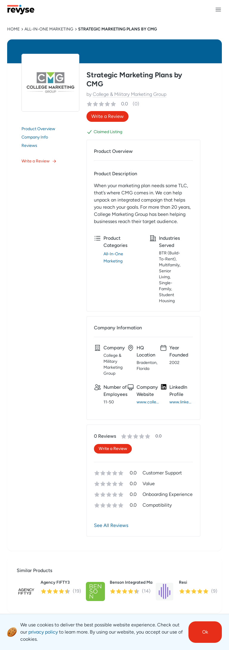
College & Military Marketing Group (129, 94)
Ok (205, 632)
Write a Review (39, 161)
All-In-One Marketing (48, 29)
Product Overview (38, 128)
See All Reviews (111, 525)
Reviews (29, 145)
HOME (13, 29)
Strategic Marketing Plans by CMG (117, 29)
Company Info (34, 137)
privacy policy (43, 632)
